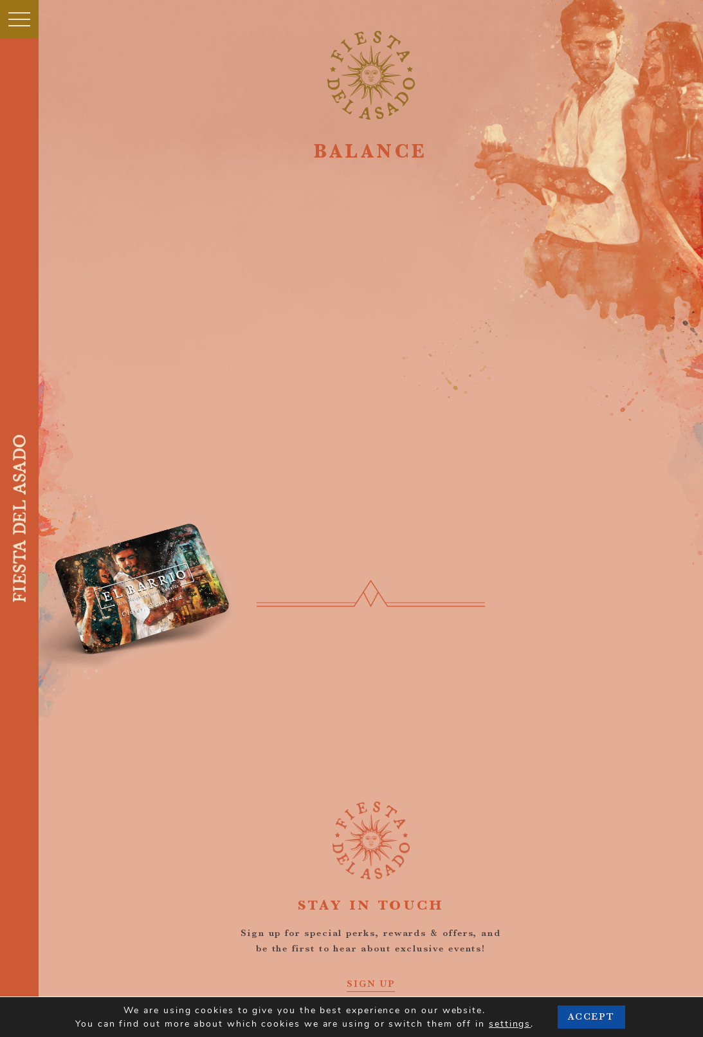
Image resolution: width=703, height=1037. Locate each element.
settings (510, 1024)
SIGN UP (371, 983)
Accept (591, 1016)
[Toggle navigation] (19, 19)
